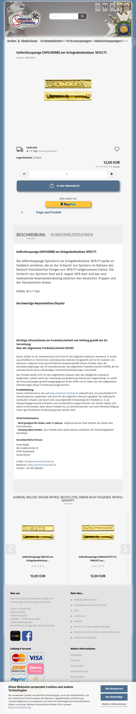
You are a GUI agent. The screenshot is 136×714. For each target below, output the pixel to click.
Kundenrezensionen (72, 234)
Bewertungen (78, 676)
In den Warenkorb (64, 185)
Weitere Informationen (114, 704)
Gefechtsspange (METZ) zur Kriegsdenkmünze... (37, 558)
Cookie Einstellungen (85, 637)
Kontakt (78, 621)
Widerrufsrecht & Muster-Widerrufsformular (97, 632)
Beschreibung (31, 234)
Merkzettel (76, 655)
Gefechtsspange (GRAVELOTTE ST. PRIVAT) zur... (98, 558)
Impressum (80, 616)
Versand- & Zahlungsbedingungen (92, 626)
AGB (76, 610)
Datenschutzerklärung (19, 707)
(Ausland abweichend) (47, 151)
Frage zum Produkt (49, 212)
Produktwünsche (79, 671)
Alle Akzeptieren (114, 688)
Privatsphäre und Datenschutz (90, 605)
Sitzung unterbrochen (85, 599)
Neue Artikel (77, 666)
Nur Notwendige (114, 697)
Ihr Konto (75, 660)
